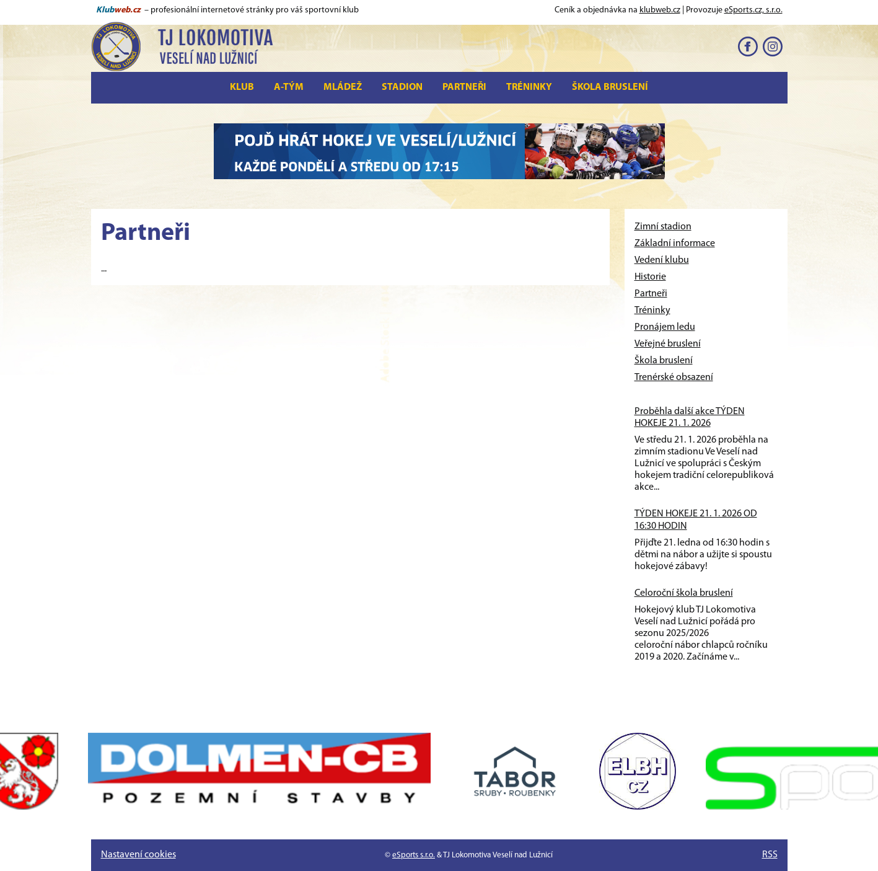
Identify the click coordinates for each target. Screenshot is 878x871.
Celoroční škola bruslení (683, 593)
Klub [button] (242, 87)
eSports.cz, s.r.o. (753, 10)
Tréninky (529, 87)
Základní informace (674, 244)
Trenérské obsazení (673, 377)
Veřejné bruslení (667, 344)
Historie (650, 277)
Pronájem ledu (664, 327)
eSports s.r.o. (413, 855)
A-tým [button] (289, 87)
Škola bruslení (610, 87)
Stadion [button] (402, 87)
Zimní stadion (662, 227)
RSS (770, 855)
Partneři (464, 87)
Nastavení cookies (138, 855)
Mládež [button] (342, 87)
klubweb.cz (659, 10)
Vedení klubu (661, 260)
